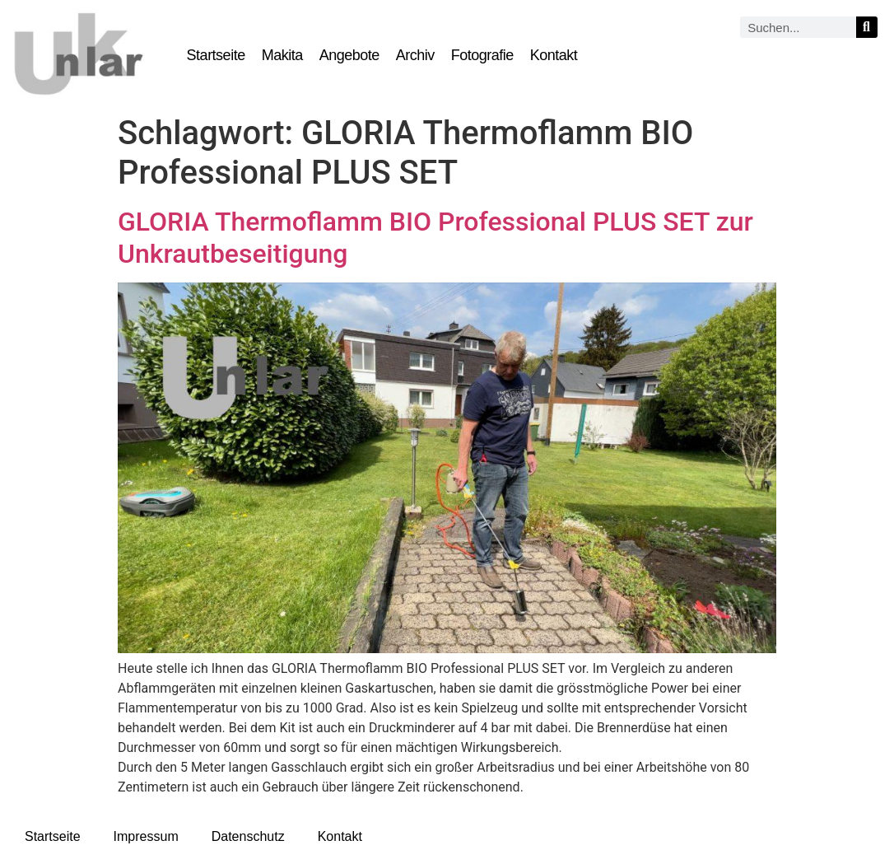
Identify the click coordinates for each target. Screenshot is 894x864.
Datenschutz (248, 836)
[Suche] (867, 27)
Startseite (216, 55)
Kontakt (554, 55)
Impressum (146, 836)
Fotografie (482, 55)
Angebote (349, 55)
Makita (282, 55)
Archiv (415, 55)
